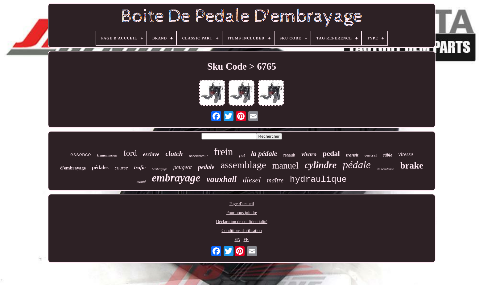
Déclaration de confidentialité (241, 221)
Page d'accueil (241, 204)
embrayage (176, 178)
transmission (107, 155)
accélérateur (198, 156)
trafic (140, 167)
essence (80, 155)
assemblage (243, 164)
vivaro (308, 154)
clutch (174, 153)
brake (411, 165)
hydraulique (318, 179)
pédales (100, 167)
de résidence (385, 169)
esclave (151, 154)
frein (223, 151)
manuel (285, 165)
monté (141, 182)
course (121, 167)
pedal (331, 153)
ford (130, 153)
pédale (357, 164)
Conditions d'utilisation (241, 230)
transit (352, 155)
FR (246, 239)
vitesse (405, 154)
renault (289, 155)
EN (237, 239)
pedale (206, 167)
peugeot (182, 167)
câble (387, 155)
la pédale (264, 153)
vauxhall (222, 179)
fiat (242, 155)
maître (275, 180)
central (371, 155)
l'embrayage (159, 169)
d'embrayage (73, 167)
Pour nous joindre (241, 212)
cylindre (321, 165)
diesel (252, 180)
